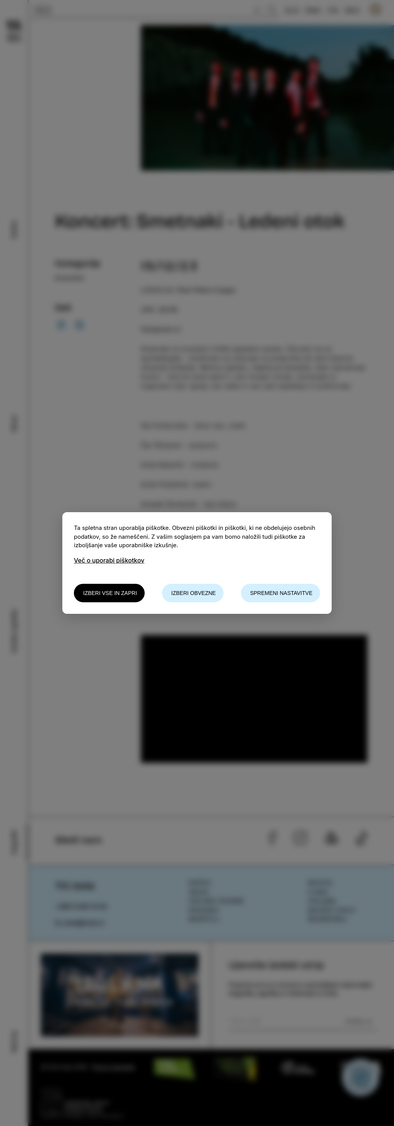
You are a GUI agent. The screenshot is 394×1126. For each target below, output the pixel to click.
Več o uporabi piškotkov (109, 560)
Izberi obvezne (193, 593)
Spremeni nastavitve (281, 593)
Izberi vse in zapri (110, 593)
